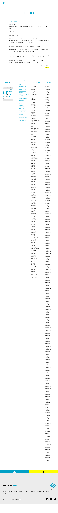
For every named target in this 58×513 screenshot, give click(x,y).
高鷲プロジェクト (34, 128)
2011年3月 (47, 380)
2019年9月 (47, 216)
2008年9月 (47, 428)
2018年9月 (47, 235)
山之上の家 (33, 136)
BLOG (44, 4)
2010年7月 (47, 393)
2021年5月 (47, 184)
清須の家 (32, 173)
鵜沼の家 (32, 187)
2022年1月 (47, 171)
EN (3, 508)
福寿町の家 (33, 176)
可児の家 (32, 226)
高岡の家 (32, 239)
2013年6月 (47, 336)
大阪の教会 (33, 99)
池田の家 (32, 202)
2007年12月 (47, 442)
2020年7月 (47, 200)
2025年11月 (47, 97)
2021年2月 (47, 189)
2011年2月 (47, 381)
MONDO (20, 103)
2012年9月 (47, 351)
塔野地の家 (33, 197)
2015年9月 (47, 293)
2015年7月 (47, 296)
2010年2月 (47, 401)
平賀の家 (32, 229)
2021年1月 (47, 190)
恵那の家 (32, 155)
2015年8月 (47, 295)
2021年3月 (47, 187)
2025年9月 (47, 100)
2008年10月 (47, 426)
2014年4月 (47, 320)
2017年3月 (47, 264)
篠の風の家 (33, 115)
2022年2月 (47, 169)
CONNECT (21, 116)
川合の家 (32, 160)
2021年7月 (47, 181)
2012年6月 (47, 356)
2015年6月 (47, 298)
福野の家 (32, 165)
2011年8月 (47, 372)
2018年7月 (47, 238)
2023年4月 (47, 147)
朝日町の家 (33, 142)
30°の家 (32, 194)
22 (10, 94)
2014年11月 (47, 309)
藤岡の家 (32, 104)
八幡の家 (32, 163)
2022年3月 (47, 168)
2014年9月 (47, 312)
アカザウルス (33, 277)
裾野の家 (32, 178)
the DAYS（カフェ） (23, 112)
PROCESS (32, 4)
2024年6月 (47, 124)
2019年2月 (47, 227)
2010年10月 (47, 388)
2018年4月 (47, 243)
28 (9, 96)
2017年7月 (47, 258)
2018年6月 (47, 240)
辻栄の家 (32, 263)
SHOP (48, 4)
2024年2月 (47, 131)
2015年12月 (47, 288)
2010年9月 (47, 389)
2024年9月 (47, 120)
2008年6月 (47, 433)
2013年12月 (47, 327)
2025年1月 (47, 113)
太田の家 (32, 227)
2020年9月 (47, 197)
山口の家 (32, 110)
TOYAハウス (33, 258)
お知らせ (32, 89)
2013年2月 (47, 343)
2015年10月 (47, 291)
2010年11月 (47, 386)
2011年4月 (47, 378)
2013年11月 (47, 328)
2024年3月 (47, 129)
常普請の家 (33, 213)
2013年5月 (47, 338)
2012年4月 (47, 359)
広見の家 (32, 256)
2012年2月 (47, 362)
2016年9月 (47, 274)
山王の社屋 (33, 152)
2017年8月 (47, 256)
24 (3, 96)
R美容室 (32, 102)
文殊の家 (32, 271)
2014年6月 (47, 317)
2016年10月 (47, 272)
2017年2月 (47, 266)
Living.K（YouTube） (23, 91)
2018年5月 (47, 242)
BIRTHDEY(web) (22, 118)
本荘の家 (32, 189)
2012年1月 (47, 364)
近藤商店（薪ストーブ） (23, 98)
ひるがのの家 (33, 195)
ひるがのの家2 (33, 158)
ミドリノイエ (33, 272)
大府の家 (32, 113)
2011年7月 (47, 373)
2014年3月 (47, 322)
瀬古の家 (32, 243)
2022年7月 (47, 161)
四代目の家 (33, 208)
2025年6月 (47, 105)
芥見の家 (32, 269)
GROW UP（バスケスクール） (24, 121)
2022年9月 (47, 158)
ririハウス (32, 266)
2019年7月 (47, 219)
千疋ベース (33, 107)
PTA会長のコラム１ (14, 21)
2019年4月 (47, 224)
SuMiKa (20, 124)
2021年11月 (47, 174)
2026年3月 (47, 91)
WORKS (26, 4)
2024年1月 (47, 132)
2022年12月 (47, 153)
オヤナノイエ (33, 274)
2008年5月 (47, 434)
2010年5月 (47, 396)
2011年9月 (47, 370)
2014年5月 (47, 319)
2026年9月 (47, 86)
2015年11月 (47, 290)
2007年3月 (47, 457)
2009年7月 (47, 412)
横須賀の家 (33, 203)
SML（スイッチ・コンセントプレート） (24, 96)
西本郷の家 (33, 264)
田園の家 (32, 255)
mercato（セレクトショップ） (24, 114)
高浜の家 (32, 121)
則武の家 (32, 211)
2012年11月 (47, 348)
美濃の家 (32, 144)
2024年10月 (47, 118)
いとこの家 (33, 250)
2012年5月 (47, 357)
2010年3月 (47, 399)
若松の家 (32, 137)
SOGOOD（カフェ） (23, 89)
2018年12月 (47, 230)
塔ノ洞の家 (33, 210)
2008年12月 (47, 423)
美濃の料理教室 (33, 179)
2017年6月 (47, 259)
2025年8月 (47, 102)
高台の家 (32, 247)
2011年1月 (47, 383)
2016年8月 (47, 275)
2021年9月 (47, 177)
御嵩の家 (32, 181)
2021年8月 (47, 179)
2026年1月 (47, 94)
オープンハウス (33, 92)
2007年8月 (47, 449)
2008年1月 (47, 441)
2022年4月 (47, 166)
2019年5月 (47, 222)
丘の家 (32, 261)
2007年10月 (47, 446)
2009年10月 (47, 407)
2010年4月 (47, 397)
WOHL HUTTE (22, 102)
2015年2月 (47, 304)
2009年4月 (47, 417)
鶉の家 (32, 168)
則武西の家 (33, 166)
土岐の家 (32, 141)
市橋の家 (32, 174)
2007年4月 (47, 455)
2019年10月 (47, 214)
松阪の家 (32, 123)
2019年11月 (47, 213)
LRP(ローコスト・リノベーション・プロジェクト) (35, 96)
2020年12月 (47, 192)
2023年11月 (47, 136)
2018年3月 (47, 245)
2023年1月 (47, 152)
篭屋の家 (32, 139)
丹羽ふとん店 (21, 108)
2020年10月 (47, 195)
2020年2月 (47, 208)
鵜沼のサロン (33, 147)
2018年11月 (47, 232)
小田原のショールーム (35, 120)
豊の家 (32, 134)
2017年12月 (47, 250)
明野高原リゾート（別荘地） (23, 94)
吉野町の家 (33, 253)
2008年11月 (47, 425)
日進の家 (32, 118)
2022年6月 (47, 163)
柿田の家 (32, 240)
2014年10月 (47, 311)
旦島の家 (32, 232)
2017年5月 (47, 261)
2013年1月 (47, 344)
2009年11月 (47, 405)
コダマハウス (33, 186)
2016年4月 (47, 282)
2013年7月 (47, 335)
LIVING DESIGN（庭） (23, 100)
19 (6, 94)
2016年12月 (47, 269)
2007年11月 (47, 444)
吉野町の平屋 (33, 219)
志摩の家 (32, 234)
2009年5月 (47, 415)
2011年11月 (47, 367)
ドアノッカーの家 (34, 248)
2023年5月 (47, 145)
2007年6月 (47, 452)
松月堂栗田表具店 (22, 110)
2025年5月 (47, 107)
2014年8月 (47, 314)
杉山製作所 (21, 107)
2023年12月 (47, 134)
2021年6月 (47, 182)
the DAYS (32, 200)
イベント (32, 91)
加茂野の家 (33, 251)
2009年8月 (47, 410)
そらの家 (32, 216)
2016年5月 (47, 280)
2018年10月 (47, 234)
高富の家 (32, 171)
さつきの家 (33, 192)
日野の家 (32, 242)
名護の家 (32, 112)
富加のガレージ (33, 126)
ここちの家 (33, 235)
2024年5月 (47, 126)
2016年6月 (47, 279)
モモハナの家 (33, 131)
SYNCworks (33, 94)
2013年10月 (47, 330)
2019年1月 (47, 229)
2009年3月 (47, 418)
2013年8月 (47, 333)
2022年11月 (47, 155)
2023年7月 (47, 142)
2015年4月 (47, 301)
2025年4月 (47, 108)
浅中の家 (32, 184)
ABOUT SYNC (20, 4)
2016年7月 (47, 277)
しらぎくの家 (33, 182)
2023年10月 (47, 137)
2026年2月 (47, 92)
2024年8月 (47, 121)
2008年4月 (47, 436)
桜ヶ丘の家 (33, 105)
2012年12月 (47, 346)
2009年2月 (47, 420)
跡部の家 (32, 245)
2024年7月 (47, 123)
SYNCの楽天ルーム (22, 86)
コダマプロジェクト (23, 122)
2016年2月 (47, 285)
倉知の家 (32, 190)
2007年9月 (47, 447)
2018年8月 (47, 237)
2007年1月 (47, 460)
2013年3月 (47, 341)
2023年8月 (47, 140)
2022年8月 (47, 160)
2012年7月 (47, 354)
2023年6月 (47, 144)
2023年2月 (47, 150)
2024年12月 (47, 115)
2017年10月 (47, 253)
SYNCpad (47, 67)
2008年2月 (47, 439)
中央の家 (32, 150)
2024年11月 (47, 116)
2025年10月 (47, 99)
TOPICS (14, 4)
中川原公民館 (33, 198)
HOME (9, 4)
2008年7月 (47, 431)
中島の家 (32, 125)
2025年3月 (47, 110)
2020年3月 (47, 206)
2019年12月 (47, 211)
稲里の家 (32, 157)
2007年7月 (47, 450)
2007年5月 (47, 454)
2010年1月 (47, 402)
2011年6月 (47, 375)
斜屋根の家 (33, 205)
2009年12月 (47, 404)
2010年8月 (47, 391)
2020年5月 (47, 203)
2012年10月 (47, 349)
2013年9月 (47, 332)
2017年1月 (47, 267)
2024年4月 (47, 128)
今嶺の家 (32, 218)
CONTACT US (38, 4)
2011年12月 (47, 365)
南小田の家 (33, 129)
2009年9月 (47, 409)
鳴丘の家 (32, 224)
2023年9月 (47, 139)
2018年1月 (47, 248)
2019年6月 (47, 221)
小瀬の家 (32, 149)
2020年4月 (47, 205)
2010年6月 (47, 394)
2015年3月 (47, 303)
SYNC (20, 84)
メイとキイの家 (33, 237)
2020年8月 (47, 198)
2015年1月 (47, 306)
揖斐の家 (32, 221)
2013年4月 (47, 340)
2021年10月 (47, 176)
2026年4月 (47, 89)
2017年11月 (47, 251)
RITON (20, 105)
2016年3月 (47, 283)
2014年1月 (47, 325)
